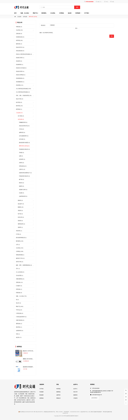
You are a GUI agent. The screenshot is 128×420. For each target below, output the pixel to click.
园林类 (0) (20, 200)
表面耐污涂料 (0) (23, 189)
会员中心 (75, 388)
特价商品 (58, 388)
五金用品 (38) (19, 30)
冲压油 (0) (21, 129)
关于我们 (86, 13)
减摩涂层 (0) (22, 132)
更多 (76, 28)
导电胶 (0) (21, 152)
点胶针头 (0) (22, 169)
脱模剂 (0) (21, 186)
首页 (15, 13)
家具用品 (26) (19, 105)
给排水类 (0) (21, 217)
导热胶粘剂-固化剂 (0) (24, 149)
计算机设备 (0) (19, 313)
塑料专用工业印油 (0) (24, 146)
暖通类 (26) (20, 207)
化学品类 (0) (21, 119)
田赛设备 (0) (19, 292)
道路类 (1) (20, 227)
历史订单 (75, 391)
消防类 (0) (20, 210)
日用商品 (61, 13)
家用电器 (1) (19, 109)
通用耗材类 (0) (21, 224)
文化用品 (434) (19, 248)
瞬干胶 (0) (21, 179)
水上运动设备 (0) (20, 272)
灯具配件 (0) (19, 285)
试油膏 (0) (21, 193)
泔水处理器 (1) (19, 275)
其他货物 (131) (19, 85)
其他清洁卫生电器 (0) (21, 68)
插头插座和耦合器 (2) (21, 237)
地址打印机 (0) (19, 99)
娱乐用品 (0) (19, 102)
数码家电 (44, 13)
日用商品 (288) (19, 251)
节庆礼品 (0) (19, 309)
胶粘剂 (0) (21, 182)
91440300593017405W (75, 411)
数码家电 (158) (19, 241)
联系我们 (94, 398)
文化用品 (52, 13)
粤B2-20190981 (59, 411)
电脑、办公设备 (24, 13)
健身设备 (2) (19, 43)
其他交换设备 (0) (20, 50)
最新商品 (58, 391)
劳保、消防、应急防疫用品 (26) (23, 95)
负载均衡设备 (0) (20, 320)
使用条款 (42, 398)
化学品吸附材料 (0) (23, 135)
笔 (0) (17, 299)
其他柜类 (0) (19, 61)
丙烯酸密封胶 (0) (23, 122)
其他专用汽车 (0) (20, 47)
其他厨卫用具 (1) (20, 57)
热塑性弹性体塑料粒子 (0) (25, 172)
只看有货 (52, 25)
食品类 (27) (19, 337)
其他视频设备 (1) (20, 81)
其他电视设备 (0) (20, 78)
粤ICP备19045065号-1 (38, 411)
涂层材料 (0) (22, 159)
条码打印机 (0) (19, 261)
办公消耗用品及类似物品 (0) (23, 92)
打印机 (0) (18, 234)
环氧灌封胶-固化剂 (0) (24, 176)
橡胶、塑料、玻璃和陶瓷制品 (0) (24, 265)
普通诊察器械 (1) (20, 254)
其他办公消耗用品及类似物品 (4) (24, 54)
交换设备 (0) (19, 33)
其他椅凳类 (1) (19, 64)
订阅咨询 (75, 398)
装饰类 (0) (20, 220)
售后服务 (42, 391)
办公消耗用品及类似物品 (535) (23, 88)
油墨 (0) (21, 156)
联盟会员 (58, 398)
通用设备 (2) (19, 323)
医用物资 (77, 13)
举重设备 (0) (19, 26)
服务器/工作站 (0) (20, 258)
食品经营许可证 (84, 411)
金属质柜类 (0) (19, 330)
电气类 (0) (20, 213)
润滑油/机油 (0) (22, 166)
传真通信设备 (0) (20, 37)
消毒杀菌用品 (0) (20, 279)
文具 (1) (18, 244)
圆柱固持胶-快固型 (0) (24, 142)
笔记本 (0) (18, 303)
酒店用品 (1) (19, 327)
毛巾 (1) (18, 268)
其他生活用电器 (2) (20, 74)
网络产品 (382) (19, 306)
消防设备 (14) (19, 282)
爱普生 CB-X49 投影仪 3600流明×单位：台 (34, 359)
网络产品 (35, 13)
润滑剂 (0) (21, 162)
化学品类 (25, 16)
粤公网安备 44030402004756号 (26, 411)
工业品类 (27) (19, 112)
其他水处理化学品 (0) (24, 125)
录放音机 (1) (19, 230)
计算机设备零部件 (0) (21, 316)
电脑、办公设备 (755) (21, 296)
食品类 (69, 13)
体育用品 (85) (19, 40)
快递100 (76, 415)
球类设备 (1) (19, 289)
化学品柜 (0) (22, 139)
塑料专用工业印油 (33, 16)
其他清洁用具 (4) (20, 71)
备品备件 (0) (21, 203)
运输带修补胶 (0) (23, 196)
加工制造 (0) (21, 116)
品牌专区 (58, 395)
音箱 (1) (18, 334)
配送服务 (42, 395)
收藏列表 (75, 395)
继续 (112, 36)
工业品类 (19, 16)
